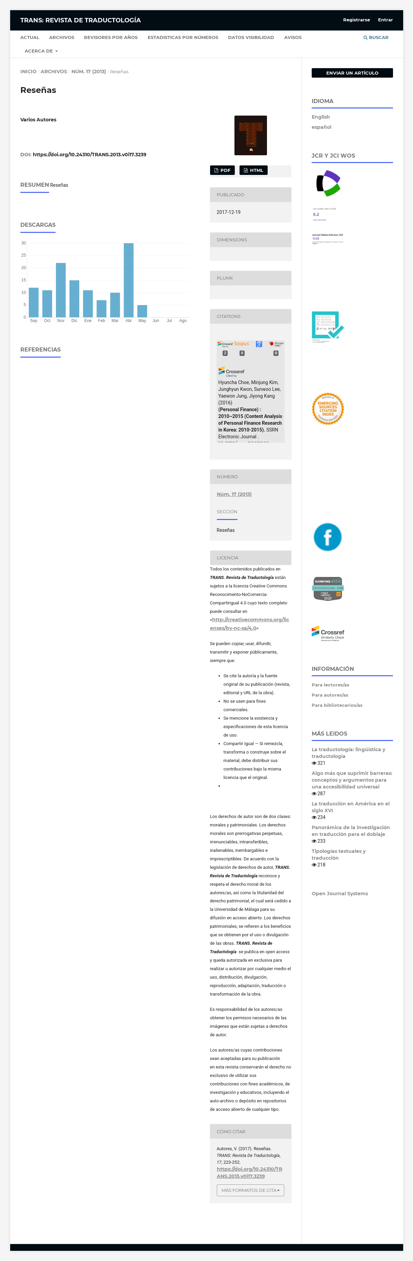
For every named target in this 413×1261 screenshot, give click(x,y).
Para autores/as (330, 695)
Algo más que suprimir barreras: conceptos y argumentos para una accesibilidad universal (352, 780)
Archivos (61, 37)
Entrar (385, 19)
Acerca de (39, 51)
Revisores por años (111, 37)
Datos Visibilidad (251, 37)
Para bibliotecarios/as (337, 705)
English (321, 117)
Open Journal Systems (340, 893)
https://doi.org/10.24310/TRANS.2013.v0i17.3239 (89, 155)
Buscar (376, 37)
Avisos (293, 37)
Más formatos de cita (249, 1190)
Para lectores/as (330, 684)
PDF (224, 170)
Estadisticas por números (183, 37)
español (321, 127)
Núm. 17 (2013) (88, 71)
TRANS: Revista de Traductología (80, 20)
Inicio (28, 71)
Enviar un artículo (352, 73)
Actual (29, 37)
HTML (256, 170)
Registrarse (356, 19)
